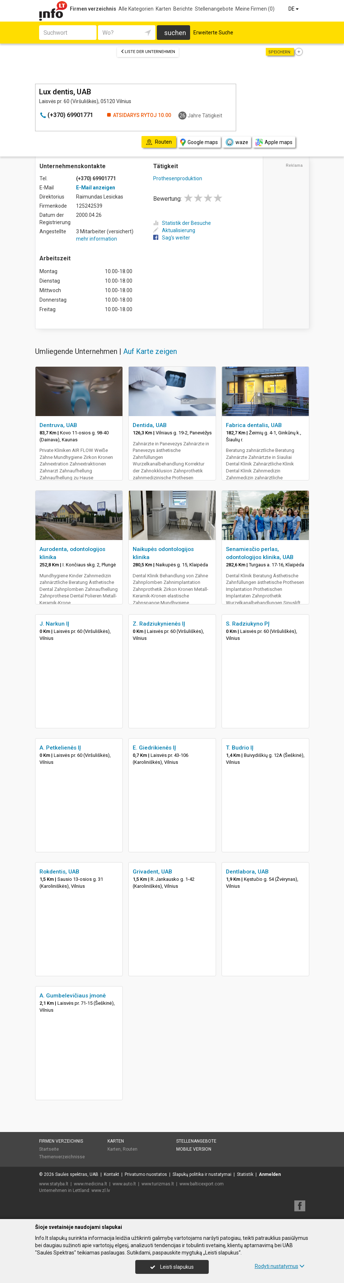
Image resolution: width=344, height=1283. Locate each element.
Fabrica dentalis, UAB (254, 425)
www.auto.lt (124, 1183)
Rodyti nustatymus (280, 1266)
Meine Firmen (255, 9)
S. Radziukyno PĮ (247, 623)
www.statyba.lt (53, 1183)
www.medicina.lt (90, 1183)
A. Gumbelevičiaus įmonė (72, 995)
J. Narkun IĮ (54, 623)
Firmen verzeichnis (93, 9)
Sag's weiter (171, 238)
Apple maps (273, 142)
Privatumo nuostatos (146, 1174)
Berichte (183, 9)
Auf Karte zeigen (150, 351)
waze (236, 142)
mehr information (96, 239)
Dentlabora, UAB (247, 871)
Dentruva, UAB (58, 425)
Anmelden (270, 1174)
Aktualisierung (174, 230)
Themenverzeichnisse (62, 1156)
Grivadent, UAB (152, 871)
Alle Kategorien (136, 9)
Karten (163, 9)
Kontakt (111, 1174)
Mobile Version (193, 1149)
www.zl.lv (100, 1190)
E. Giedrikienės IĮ (154, 747)
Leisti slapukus (171, 1267)
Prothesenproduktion (177, 178)
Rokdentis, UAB (59, 871)
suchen (175, 33)
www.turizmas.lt (157, 1183)
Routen (130, 1149)
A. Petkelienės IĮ (60, 747)
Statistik (245, 1174)
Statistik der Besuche (182, 223)
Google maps (199, 142)
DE (294, 9)
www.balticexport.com (201, 1183)
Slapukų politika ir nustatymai (202, 1174)
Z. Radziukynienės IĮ (159, 623)
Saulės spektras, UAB (76, 1174)
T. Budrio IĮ (239, 747)
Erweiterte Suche (213, 32)
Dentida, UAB (150, 425)
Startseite (49, 1149)
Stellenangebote (214, 9)
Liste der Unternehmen (148, 51)
